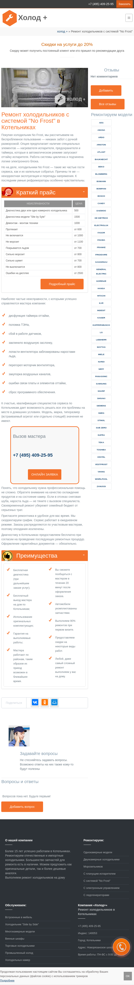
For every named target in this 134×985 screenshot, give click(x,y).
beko (101, 166)
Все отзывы (107, 104)
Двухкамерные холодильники (102, 859)
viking (101, 472)
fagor (101, 232)
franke (101, 247)
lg (101, 332)
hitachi (101, 296)
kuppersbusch (101, 325)
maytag (101, 347)
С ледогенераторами (96, 895)
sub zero (101, 428)
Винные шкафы (14, 938)
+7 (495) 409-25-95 (101, 4)
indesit (101, 310)
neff (101, 369)
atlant (101, 152)
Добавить (106, 90)
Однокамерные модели (98, 852)
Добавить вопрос (22, 806)
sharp (101, 391)
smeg (101, 413)
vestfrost (101, 464)
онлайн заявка (44, 474)
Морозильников (93, 866)
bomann (101, 181)
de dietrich (101, 218)
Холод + (32, 17)
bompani (101, 188)
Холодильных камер (17, 960)
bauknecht (101, 159)
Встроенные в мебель (18, 917)
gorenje (101, 281)
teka (101, 442)
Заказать (124, 4)
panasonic (101, 376)
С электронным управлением (102, 888)
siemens (101, 406)
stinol (101, 420)
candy (101, 203)
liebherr (101, 340)
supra (101, 435)
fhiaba (101, 240)
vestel (101, 457)
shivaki (101, 398)
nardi (101, 362)
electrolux (101, 225)
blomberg (101, 174)
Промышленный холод (19, 952)
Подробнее (7, 980)
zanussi (101, 486)
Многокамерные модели (20, 931)
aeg (101, 123)
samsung (101, 384)
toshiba (101, 450)
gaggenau (101, 262)
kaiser (101, 318)
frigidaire (101, 254)
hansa (101, 288)
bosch (101, 196)
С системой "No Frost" (97, 880)
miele (101, 354)
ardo (101, 137)
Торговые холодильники (19, 945)
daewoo (101, 210)
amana (101, 130)
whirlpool (101, 479)
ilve (101, 303)
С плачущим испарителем (100, 873)
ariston (101, 144)
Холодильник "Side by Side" (22, 924)
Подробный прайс (62, 284)
